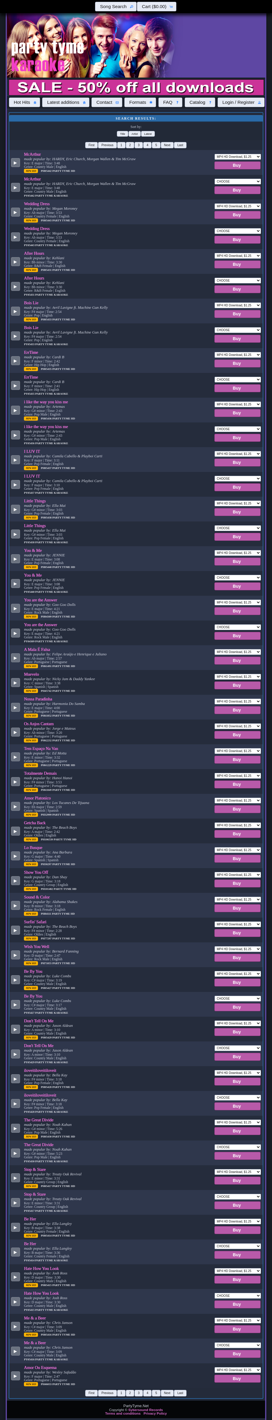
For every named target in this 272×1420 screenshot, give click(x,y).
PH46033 (46, 1384)
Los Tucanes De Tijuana (70, 803)
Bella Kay (59, 1075)
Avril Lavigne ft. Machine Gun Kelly (80, 307)
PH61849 (46, 789)
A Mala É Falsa (37, 649)
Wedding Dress (37, 203)
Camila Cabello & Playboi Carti (77, 456)
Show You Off (36, 872)
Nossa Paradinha (38, 699)
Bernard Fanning (65, 951)
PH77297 (46, 938)
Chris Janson (62, 1323)
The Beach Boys (64, 827)
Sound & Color (37, 897)
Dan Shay (59, 877)
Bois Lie (31, 302)
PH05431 (46, 269)
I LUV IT (32, 451)
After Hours (34, 253)
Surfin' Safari (35, 921)
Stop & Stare (35, 1169)
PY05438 (29, 542)
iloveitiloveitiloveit (40, 1070)
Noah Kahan (61, 1125)
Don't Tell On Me (39, 1020)
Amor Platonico (37, 798)
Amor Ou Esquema (40, 1367)
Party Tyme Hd (63, 170)
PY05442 (29, 195)
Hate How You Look (41, 1268)
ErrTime (31, 352)
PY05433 (29, 344)
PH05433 (46, 319)
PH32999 (46, 814)
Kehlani (58, 258)
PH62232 (46, 740)
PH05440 (46, 567)
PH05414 (46, 1235)
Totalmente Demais (40, 773)
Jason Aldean (62, 1026)
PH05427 (46, 988)
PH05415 (46, 1285)
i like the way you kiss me (46, 401)
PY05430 (29, 1161)
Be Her (30, 1219)
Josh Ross (59, 1273)
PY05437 (29, 492)
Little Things (35, 500)
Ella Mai (58, 506)
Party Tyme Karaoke (51, 195)
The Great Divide (39, 1120)
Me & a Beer (35, 1318)
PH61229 (46, 765)
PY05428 (29, 1111)
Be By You (33, 971)
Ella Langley (62, 1224)
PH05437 (46, 468)
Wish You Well (36, 946)
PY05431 (29, 294)
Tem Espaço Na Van (41, 748)
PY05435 (29, 393)
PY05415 (29, 1309)
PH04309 (46, 616)
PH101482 (47, 889)
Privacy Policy (155, 1413)
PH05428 (46, 1087)
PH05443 (46, 220)
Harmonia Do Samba (68, 704)
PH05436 (46, 418)
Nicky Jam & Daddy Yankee (73, 679)
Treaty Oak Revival (66, 1174)
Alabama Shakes (64, 902)
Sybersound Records (145, 1410)
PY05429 (29, 1062)
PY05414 (29, 1260)
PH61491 (46, 666)
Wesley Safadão (64, 1372)
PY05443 (29, 245)
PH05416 (46, 1334)
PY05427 (29, 1012)
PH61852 (46, 715)
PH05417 (46, 1186)
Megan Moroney (64, 208)
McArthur (32, 154)
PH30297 (46, 864)
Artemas (58, 407)
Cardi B (58, 357)
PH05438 (46, 517)
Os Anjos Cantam (39, 723)
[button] (115, 6)
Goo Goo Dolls (63, 605)
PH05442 (46, 170)
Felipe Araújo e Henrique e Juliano (79, 654)
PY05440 (29, 591)
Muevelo (31, 674)
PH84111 (46, 913)
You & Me (33, 550)
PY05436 (29, 443)
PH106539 (47, 839)
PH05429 (46, 1037)
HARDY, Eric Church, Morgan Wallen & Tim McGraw (93, 159)
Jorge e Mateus (63, 728)
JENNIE (58, 555)
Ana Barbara (62, 852)
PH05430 (46, 1136)
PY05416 (29, 1359)
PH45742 (46, 690)
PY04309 (29, 641)
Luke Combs (61, 976)
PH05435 (46, 369)
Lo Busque (33, 847)
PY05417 (29, 1210)
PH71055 (46, 963)
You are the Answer (40, 600)
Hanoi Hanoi (62, 778)
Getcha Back (34, 822)
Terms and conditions (123, 1413)
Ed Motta (59, 753)
